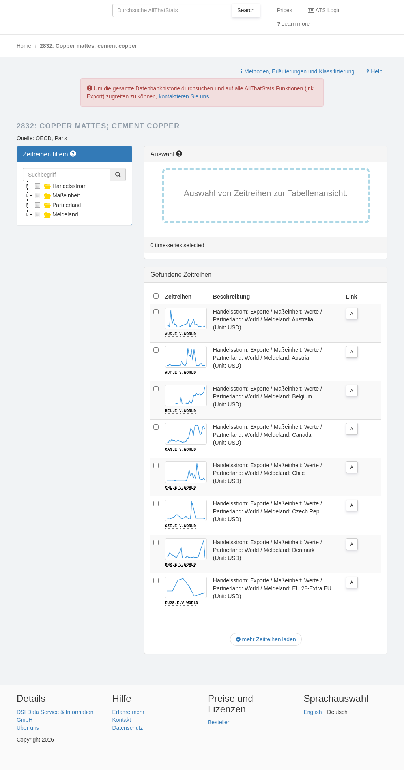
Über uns (28, 726)
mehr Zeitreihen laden (266, 638)
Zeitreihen (178, 296)
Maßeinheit (56, 195)
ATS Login (324, 10)
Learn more (293, 24)
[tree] (74, 200)
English (313, 711)
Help (374, 71)
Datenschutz (127, 726)
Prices (284, 10)
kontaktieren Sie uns (184, 96)
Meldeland (55, 214)
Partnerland (57, 205)
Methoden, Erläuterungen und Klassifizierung (297, 71)
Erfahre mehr (128, 711)
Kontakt (121, 719)
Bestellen (219, 721)
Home (24, 46)
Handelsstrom (59, 186)
